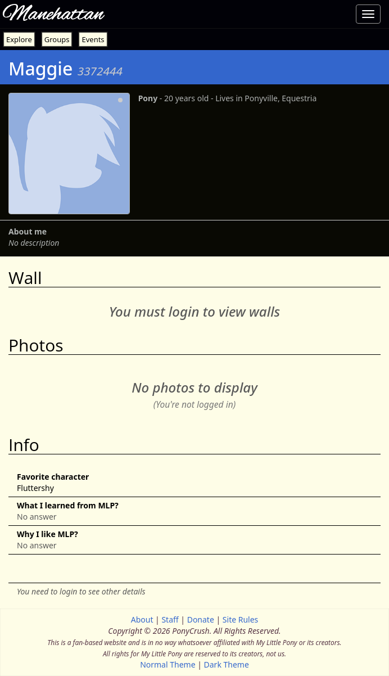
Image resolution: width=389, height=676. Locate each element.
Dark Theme (226, 664)
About (142, 619)
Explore (19, 39)
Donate (200, 619)
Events (93, 39)
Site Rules (240, 619)
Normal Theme (167, 664)
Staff (169, 619)
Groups (57, 39)
